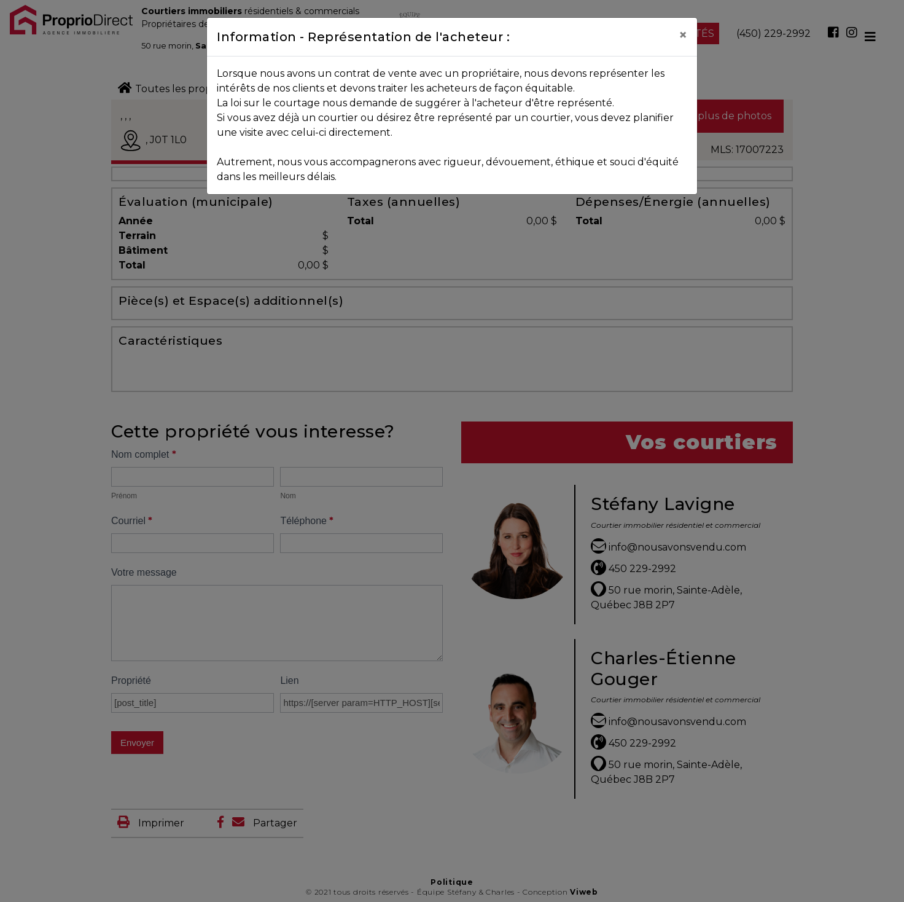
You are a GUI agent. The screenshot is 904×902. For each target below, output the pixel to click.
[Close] (683, 35)
